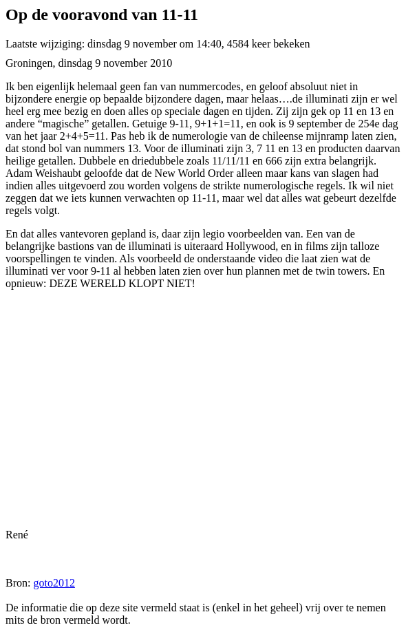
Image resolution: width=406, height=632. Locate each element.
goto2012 (53, 583)
